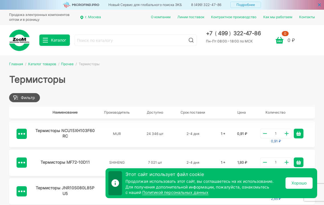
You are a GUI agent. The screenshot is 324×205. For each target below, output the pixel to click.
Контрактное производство (233, 17)
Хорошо (299, 183)
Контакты (307, 17)
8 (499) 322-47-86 (206, 5)
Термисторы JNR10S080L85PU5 (65, 190)
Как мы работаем (277, 17)
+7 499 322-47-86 (233, 33)
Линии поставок (190, 17)
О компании (161, 17)
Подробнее (245, 5)
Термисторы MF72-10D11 (65, 162)
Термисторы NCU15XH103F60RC (65, 133)
